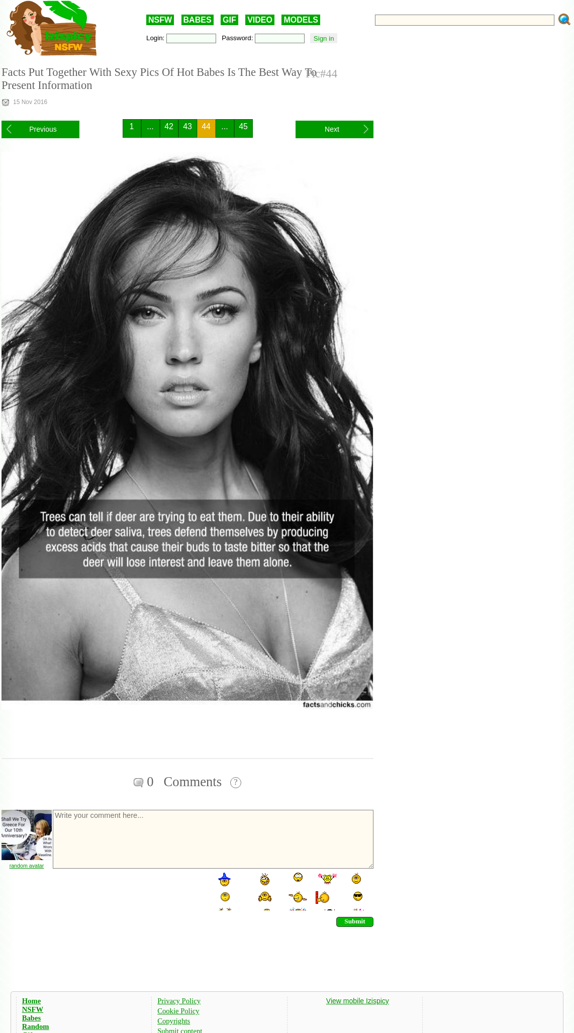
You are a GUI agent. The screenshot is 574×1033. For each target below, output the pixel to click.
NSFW (160, 20)
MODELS (300, 20)
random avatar (27, 866)
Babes (31, 1018)
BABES (197, 20)
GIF (229, 20)
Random (35, 1026)
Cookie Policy (178, 1011)
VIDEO (259, 20)
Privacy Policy (179, 1001)
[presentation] (128, 890)
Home (31, 1001)
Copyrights (173, 1021)
